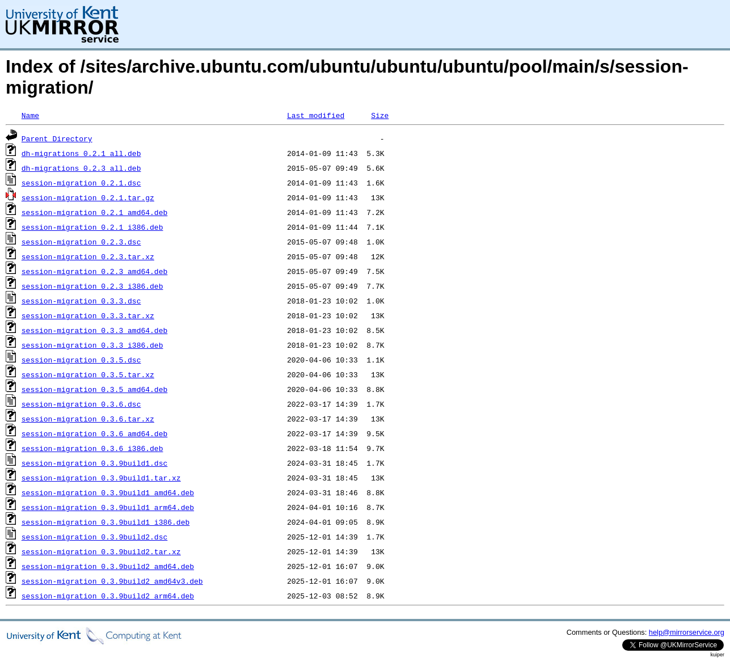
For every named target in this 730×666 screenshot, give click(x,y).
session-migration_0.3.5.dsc (81, 360)
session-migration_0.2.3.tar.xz (88, 256)
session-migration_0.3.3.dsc (81, 301)
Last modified (315, 115)
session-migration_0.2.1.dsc (81, 183)
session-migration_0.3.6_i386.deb (92, 448)
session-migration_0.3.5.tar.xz (88, 374)
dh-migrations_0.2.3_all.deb (81, 168)
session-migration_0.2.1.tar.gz (88, 197)
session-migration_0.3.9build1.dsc (94, 463)
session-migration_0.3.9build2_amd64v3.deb (112, 581)
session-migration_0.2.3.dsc (81, 242)
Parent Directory (57, 138)
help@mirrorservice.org (686, 632)
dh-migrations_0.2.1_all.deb (81, 153)
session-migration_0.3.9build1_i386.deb (105, 522)
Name (30, 115)
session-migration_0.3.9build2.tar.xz (101, 551)
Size (380, 115)
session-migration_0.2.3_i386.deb (92, 286)
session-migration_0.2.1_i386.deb (92, 227)
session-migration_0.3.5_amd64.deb (94, 389)
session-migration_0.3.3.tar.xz (88, 315)
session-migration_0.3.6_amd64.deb (94, 433)
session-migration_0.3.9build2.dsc (94, 537)
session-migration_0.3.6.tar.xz (88, 419)
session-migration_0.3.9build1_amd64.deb (108, 492)
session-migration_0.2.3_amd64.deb (94, 271)
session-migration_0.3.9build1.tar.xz (101, 478)
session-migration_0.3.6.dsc (81, 404)
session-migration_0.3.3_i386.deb (92, 345)
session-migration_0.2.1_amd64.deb (94, 212)
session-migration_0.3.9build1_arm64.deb (108, 507)
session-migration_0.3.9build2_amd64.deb (108, 566)
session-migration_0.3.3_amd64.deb (94, 330)
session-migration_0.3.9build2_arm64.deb (108, 596)
